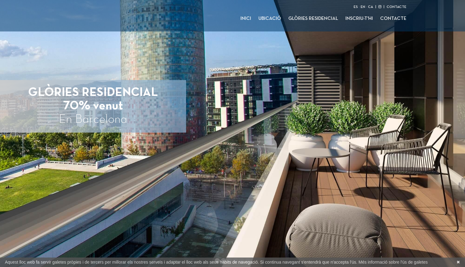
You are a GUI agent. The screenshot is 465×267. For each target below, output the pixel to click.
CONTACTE (396, 7)
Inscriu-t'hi (359, 18)
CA (370, 7)
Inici (245, 18)
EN (363, 7)
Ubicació (269, 18)
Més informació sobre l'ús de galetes (393, 262)
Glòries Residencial (313, 18)
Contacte (393, 18)
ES (356, 7)
